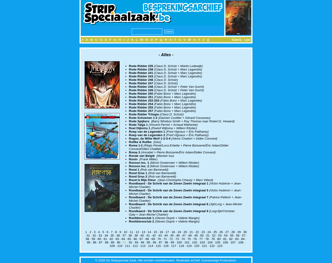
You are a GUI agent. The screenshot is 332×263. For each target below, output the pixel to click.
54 (226, 235)
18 (173, 232)
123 (219, 246)
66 (135, 239)
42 (154, 235)
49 (196, 235)
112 (135, 246)
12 (137, 232)
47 (184, 235)
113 (142, 246)
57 (244, 235)
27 (227, 232)
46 (178, 235)
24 (209, 232)
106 (225, 242)
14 (149, 232)
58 (87, 239)
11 (131, 232)
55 (232, 235)
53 (220, 235)
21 (191, 232)
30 (245, 232)
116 (166, 246)
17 (167, 232)
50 (202, 235)
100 (179, 242)
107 (233, 242)
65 (129, 239)
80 (219, 239)
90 (118, 242)
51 (208, 235)
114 (150, 246)
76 (195, 239)
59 (93, 239)
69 (153, 239)
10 (125, 232)
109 (112, 246)
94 (142, 242)
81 (225, 239)
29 (239, 232)
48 (190, 235)
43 (160, 235)
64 (123, 239)
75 (189, 239)
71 (165, 239)
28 (233, 232)
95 (148, 242)
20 (185, 232)
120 (196, 246)
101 (187, 242)
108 (240, 242)
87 (100, 242)
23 (203, 232)
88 (106, 242)
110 (119, 246)
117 (173, 246)
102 (194, 242)
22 (197, 232)
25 (215, 232)
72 (171, 239)
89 (112, 242)
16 (161, 232)
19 (179, 232)
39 (136, 235)
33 (100, 235)
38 (130, 235)
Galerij (237, 39)
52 (214, 235)
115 (158, 246)
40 (142, 235)
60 (99, 239)
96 (154, 242)
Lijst (247, 39)
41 (148, 235)
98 (166, 242)
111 (127, 246)
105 (217, 242)
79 (213, 239)
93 (136, 242)
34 (106, 235)
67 (141, 239)
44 (166, 235)
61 (105, 239)
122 (212, 246)
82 (231, 239)
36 (118, 235)
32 (94, 235)
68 (147, 239)
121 (204, 246)
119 (189, 246)
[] (208, 39)
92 (130, 242)
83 (237, 239)
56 (238, 235)
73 (177, 239)
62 (111, 239)
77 (201, 239)
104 (210, 242)
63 (117, 239)
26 (221, 232)
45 (172, 235)
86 (94, 242)
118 (181, 246)
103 (202, 242)
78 (207, 239)
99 (172, 242)
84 (243, 239)
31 (88, 235)
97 (160, 242)
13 (143, 232)
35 (112, 235)
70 (159, 239)
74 (183, 239)
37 (124, 235)
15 (155, 232)
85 (88, 242)
